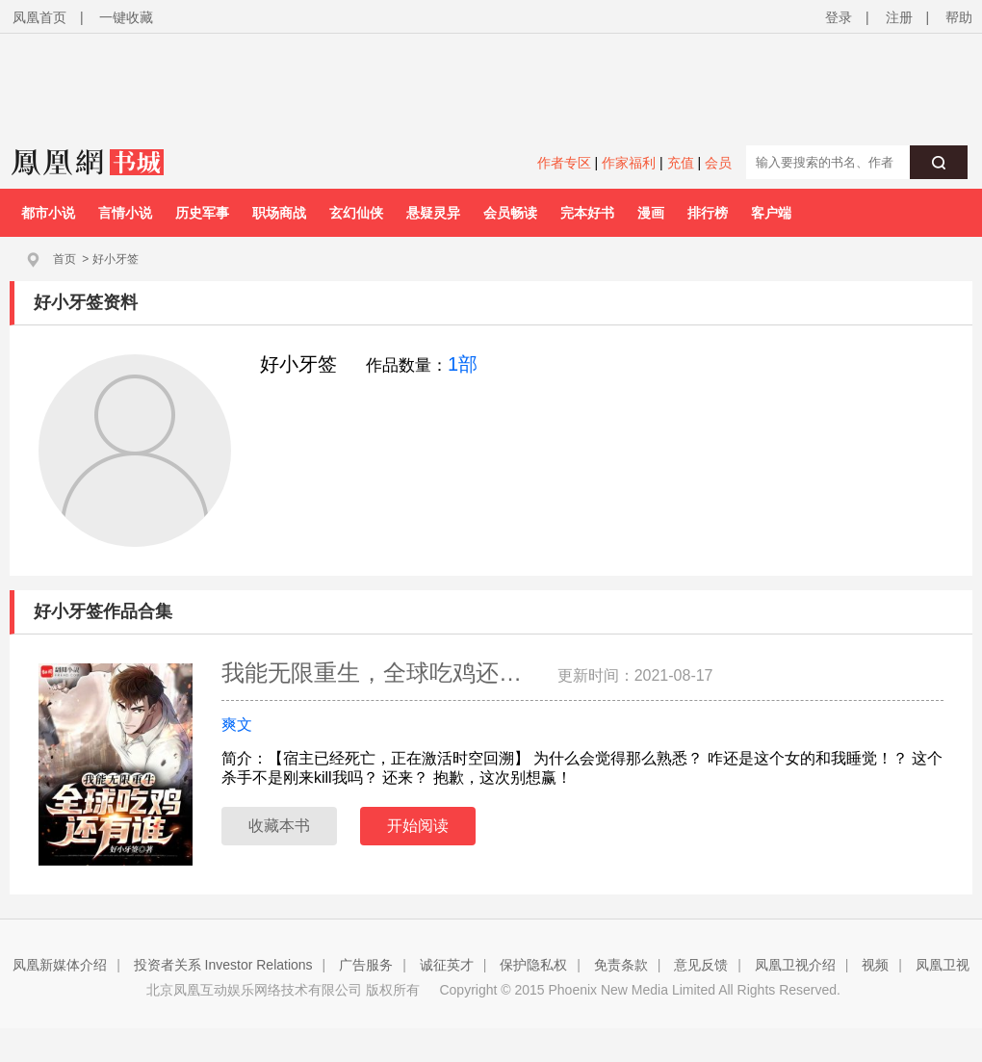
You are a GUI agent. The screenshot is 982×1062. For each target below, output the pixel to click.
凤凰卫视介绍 (795, 964)
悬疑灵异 (433, 212)
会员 (718, 162)
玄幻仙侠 (356, 212)
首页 (64, 259)
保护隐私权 (533, 964)
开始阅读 (418, 825)
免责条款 (621, 964)
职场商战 (279, 212)
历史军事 (202, 212)
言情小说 (125, 212)
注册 (899, 17)
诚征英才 (447, 964)
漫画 (650, 212)
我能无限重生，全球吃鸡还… (375, 673)
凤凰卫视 (942, 964)
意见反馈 (701, 964)
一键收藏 (126, 17)
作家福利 (629, 162)
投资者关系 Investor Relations (223, 964)
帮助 (958, 17)
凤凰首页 (39, 17)
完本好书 (587, 212)
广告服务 (366, 964)
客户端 (771, 212)
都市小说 (48, 212)
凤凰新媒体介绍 (60, 964)
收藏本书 (279, 825)
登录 (838, 17)
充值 (680, 162)
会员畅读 (510, 212)
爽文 (236, 724)
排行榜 (707, 212)
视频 (875, 964)
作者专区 (564, 162)
